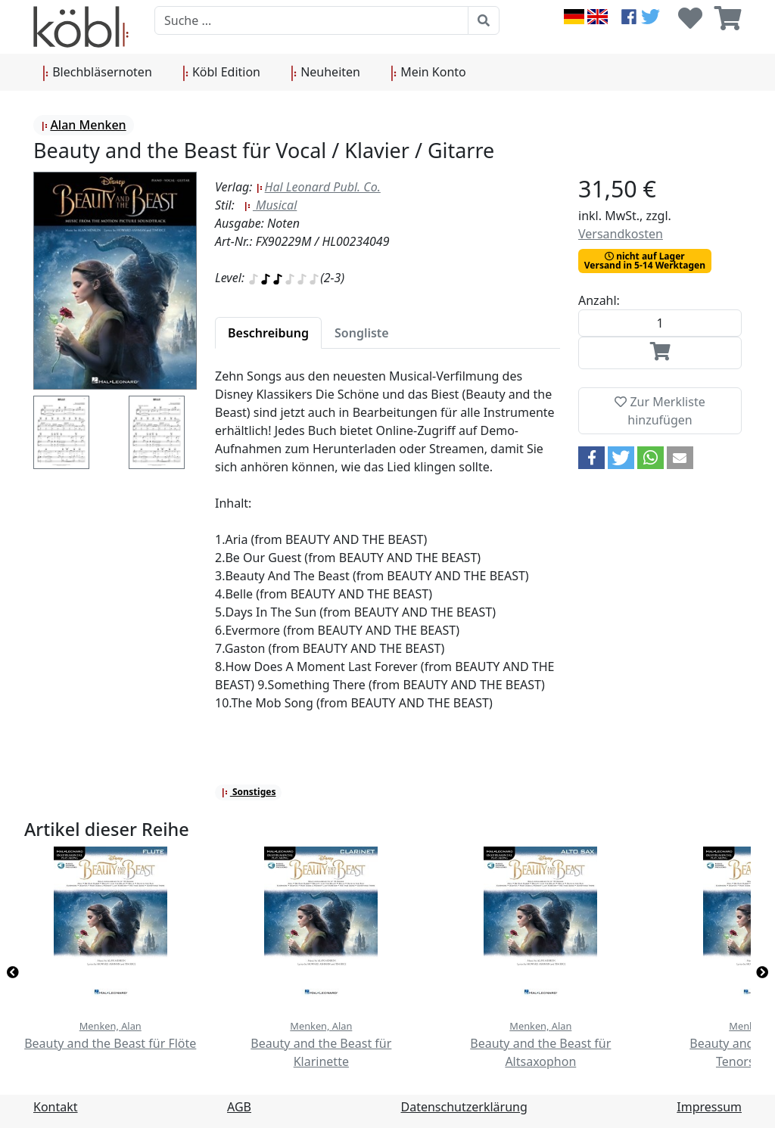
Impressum (709, 1106)
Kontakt (55, 1106)
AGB (239, 1106)
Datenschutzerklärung (464, 1106)
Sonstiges (248, 791)
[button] (591, 457)
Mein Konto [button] (428, 73)
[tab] (268, 333)
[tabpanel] (387, 548)
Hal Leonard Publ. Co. (318, 187)
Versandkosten (620, 233)
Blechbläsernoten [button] (97, 73)
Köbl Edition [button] (221, 73)
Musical (270, 205)
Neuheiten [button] (325, 73)
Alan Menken (83, 125)
